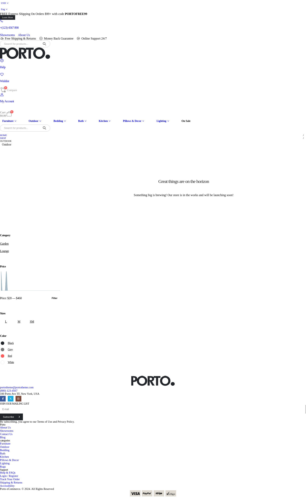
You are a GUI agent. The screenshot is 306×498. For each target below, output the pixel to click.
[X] (10, 399)
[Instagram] (18, 399)
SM (32, 321)
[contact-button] (11, 417)
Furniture (8, 121)
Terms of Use (44, 421)
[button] (7, 17)
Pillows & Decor (132, 121)
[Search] (44, 43)
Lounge (4, 251)
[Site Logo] (25, 53)
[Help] (153, 64)
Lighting (161, 121)
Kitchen (103, 121)
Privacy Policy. (66, 421)
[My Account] (153, 98)
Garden (4, 243)
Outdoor (33, 121)
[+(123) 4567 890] (153, 24)
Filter (54, 298)
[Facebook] (3, 399)
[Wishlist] (153, 78)
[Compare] (8, 90)
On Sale (186, 121)
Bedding (58, 121)
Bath (81, 121)
